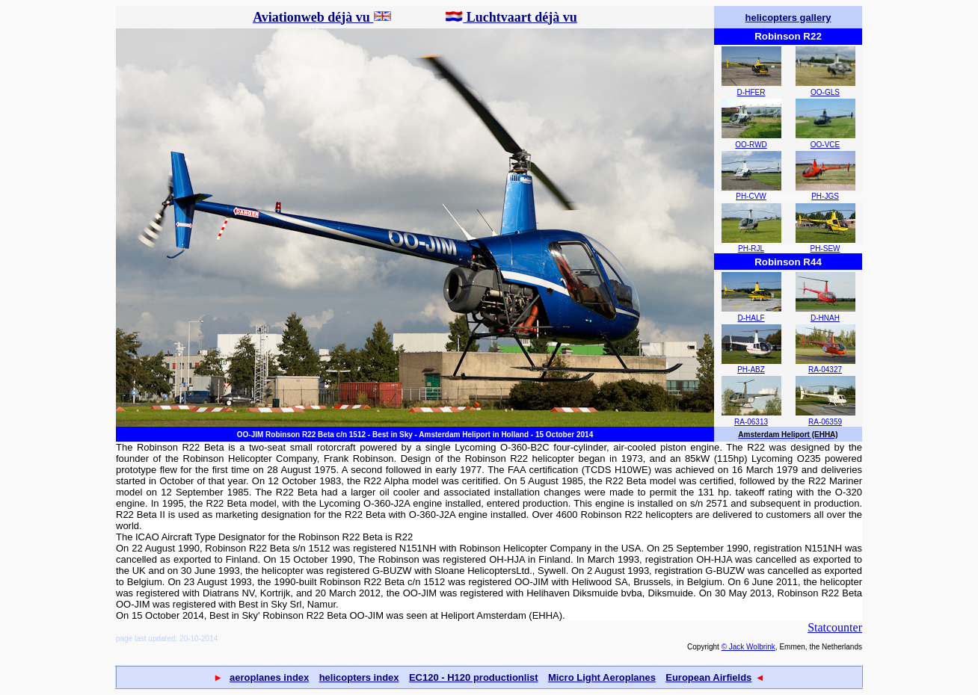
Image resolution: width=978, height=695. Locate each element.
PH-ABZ (751, 369)
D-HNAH (825, 318)
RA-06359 (825, 422)
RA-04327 (825, 369)
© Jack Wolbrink (748, 647)
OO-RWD (751, 144)
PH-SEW (825, 248)
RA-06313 (751, 422)
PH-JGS (825, 196)
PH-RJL (751, 248)
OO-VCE (825, 144)
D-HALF (750, 318)
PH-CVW (751, 196)
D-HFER (751, 92)
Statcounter (835, 627)
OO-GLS (825, 92)
